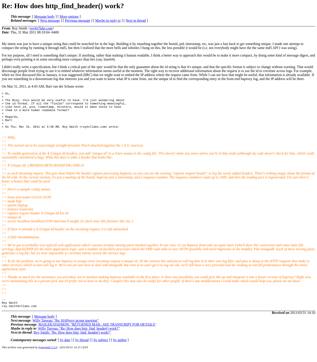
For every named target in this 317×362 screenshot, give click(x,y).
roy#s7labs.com (41, 28)
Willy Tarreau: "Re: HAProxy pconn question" (65, 330)
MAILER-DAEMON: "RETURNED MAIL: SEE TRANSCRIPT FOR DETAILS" (97, 334)
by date (65, 349)
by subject (101, 349)
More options (69, 16)
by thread (82, 349)
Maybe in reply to (108, 20)
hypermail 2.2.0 (48, 356)
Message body (44, 16)
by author (120, 349)
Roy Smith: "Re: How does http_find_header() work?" (72, 342)
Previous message (77, 20)
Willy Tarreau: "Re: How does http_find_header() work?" (78, 338)
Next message (50, 20)
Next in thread (136, 20)
